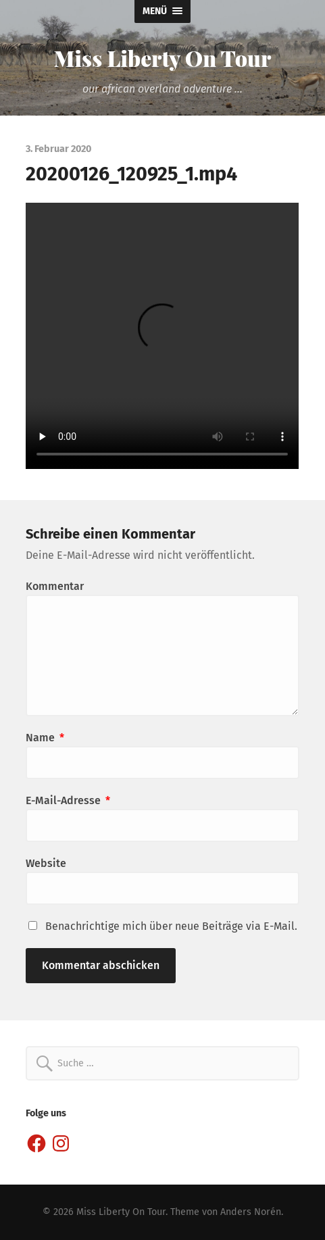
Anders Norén (250, 1212)
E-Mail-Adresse (68, 800)
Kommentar (55, 586)
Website (46, 863)
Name (45, 737)
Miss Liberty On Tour (163, 57)
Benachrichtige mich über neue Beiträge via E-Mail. (171, 926)
